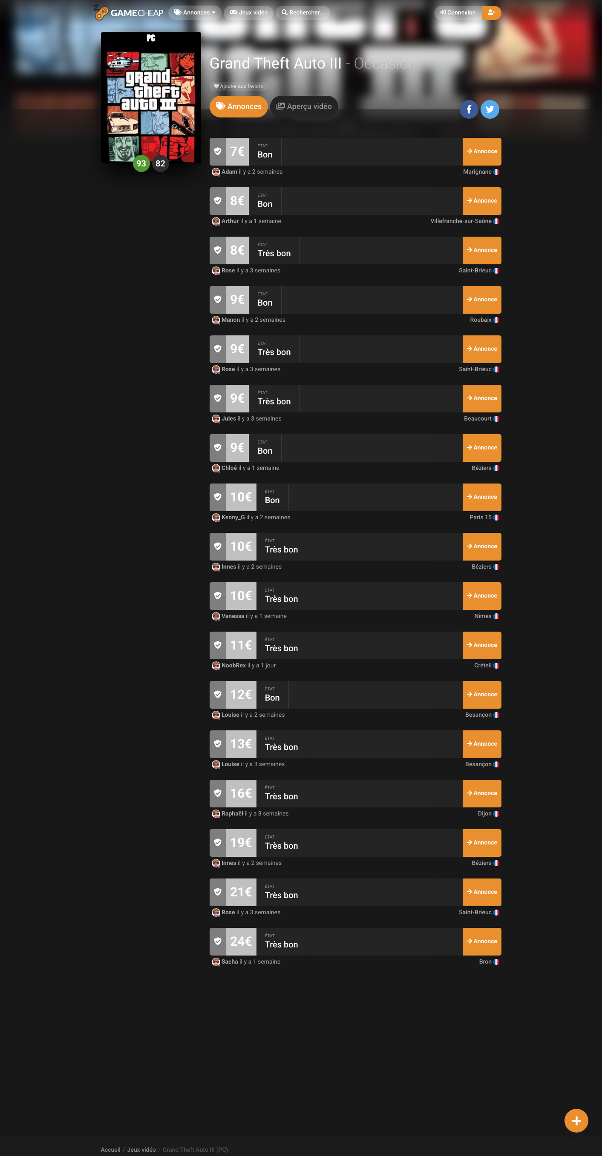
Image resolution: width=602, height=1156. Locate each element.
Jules (225, 418)
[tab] (239, 106)
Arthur (226, 221)
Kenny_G (229, 517)
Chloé (225, 468)
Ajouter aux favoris (238, 86)
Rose (224, 270)
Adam (225, 172)
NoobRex (230, 665)
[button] (303, 13)
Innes (225, 567)
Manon (227, 320)
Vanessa (229, 616)
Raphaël (228, 813)
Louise (226, 715)
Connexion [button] (458, 12)
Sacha (226, 962)
